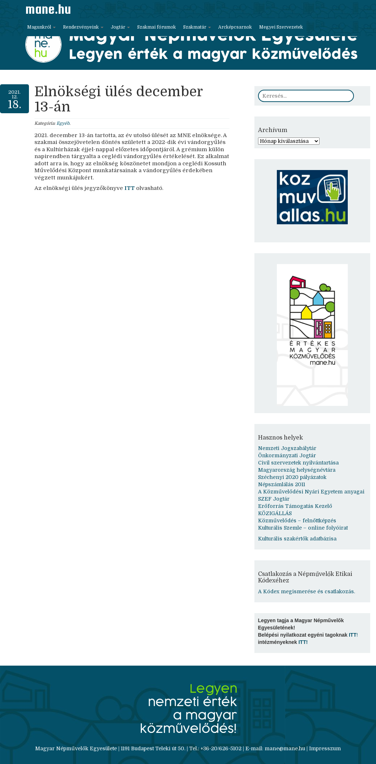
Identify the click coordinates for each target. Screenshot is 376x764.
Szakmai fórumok (156, 27)
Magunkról (41, 27)
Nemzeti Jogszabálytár (287, 448)
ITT (129, 188)
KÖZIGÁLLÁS (275, 513)
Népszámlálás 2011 (281, 484)
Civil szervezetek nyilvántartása (298, 463)
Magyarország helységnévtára (296, 470)
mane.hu (48, 9)
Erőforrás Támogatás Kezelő (295, 506)
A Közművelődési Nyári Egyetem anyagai (311, 492)
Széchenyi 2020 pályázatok (292, 477)
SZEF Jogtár (274, 499)
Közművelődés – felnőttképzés (297, 520)
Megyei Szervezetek (281, 27)
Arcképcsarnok (235, 27)
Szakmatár (197, 27)
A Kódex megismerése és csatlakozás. (306, 591)
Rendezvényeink (83, 27)
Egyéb (62, 123)
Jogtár (120, 27)
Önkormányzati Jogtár (287, 455)
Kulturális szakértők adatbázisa (297, 539)
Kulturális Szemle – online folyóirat (303, 528)
